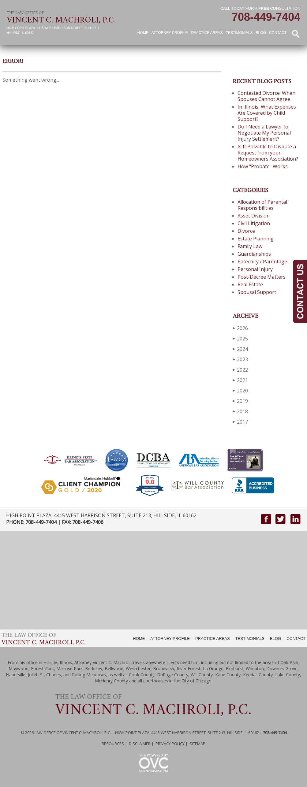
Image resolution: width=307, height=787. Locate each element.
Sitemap (197, 743)
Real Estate (250, 284)
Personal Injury (255, 269)
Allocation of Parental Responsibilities (262, 205)
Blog (261, 33)
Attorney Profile (170, 33)
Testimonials (239, 33)
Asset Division (254, 215)
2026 (240, 328)
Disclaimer (140, 743)
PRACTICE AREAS (212, 638)
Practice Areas (207, 33)
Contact (277, 33)
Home (142, 33)
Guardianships (254, 254)
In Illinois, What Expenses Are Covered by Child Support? (267, 112)
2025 (240, 338)
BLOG (275, 638)
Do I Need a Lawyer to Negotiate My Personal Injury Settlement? (264, 132)
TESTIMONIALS (249, 638)
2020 (240, 390)
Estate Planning (256, 238)
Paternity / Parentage (262, 261)
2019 (240, 400)
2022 (240, 369)
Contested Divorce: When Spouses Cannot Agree (266, 96)
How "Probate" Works (263, 166)
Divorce (246, 231)
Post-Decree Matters (262, 276)
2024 (240, 348)
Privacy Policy (170, 743)
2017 (240, 421)
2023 (240, 359)
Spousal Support (257, 292)
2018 (240, 411)
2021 (240, 380)
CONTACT (295, 638)
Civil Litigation (254, 223)
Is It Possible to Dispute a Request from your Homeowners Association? (268, 152)
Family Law (250, 246)
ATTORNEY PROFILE (170, 638)
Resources (113, 743)
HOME (139, 638)
